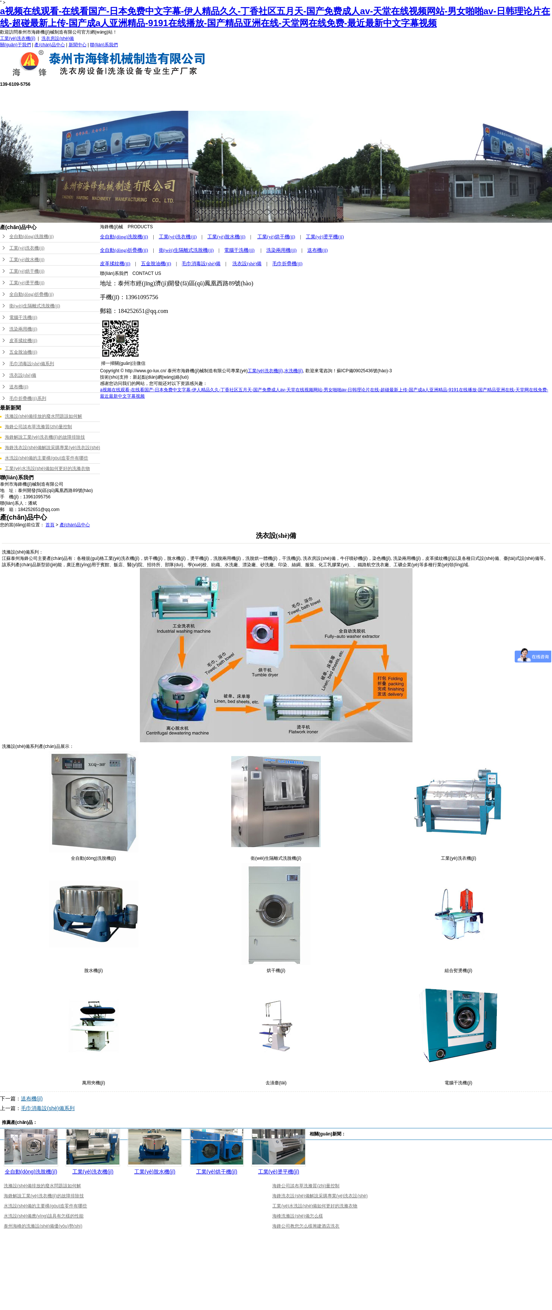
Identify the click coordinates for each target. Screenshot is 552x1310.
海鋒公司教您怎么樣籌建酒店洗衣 (305, 1226)
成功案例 (352, 98)
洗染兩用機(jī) (23, 329)
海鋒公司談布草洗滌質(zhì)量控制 (38, 426)
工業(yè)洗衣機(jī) (17, 38)
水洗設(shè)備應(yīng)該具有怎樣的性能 (44, 1216)
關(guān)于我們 (15, 44)
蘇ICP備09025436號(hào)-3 (364, 370)
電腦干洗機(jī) (23, 317)
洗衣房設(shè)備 (57, 38)
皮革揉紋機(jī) (23, 340)
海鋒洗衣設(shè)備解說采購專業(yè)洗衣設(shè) (52, 447)
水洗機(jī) (293, 370)
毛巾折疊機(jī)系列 (27, 398)
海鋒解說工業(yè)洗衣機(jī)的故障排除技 (45, 437)
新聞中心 (78, 44)
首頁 (50, 524)
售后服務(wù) (249, 98)
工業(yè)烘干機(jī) (26, 271)
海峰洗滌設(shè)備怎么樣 (297, 1216)
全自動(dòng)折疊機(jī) (31, 294)
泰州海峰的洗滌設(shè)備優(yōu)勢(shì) (43, 1226)
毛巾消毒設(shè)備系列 (31, 363)
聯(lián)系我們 (104, 44)
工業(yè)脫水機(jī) (26, 259)
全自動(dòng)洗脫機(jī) (31, 236)
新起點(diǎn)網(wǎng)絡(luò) (161, 377)
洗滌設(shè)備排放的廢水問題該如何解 (43, 416)
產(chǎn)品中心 (49, 44)
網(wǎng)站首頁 (95, 98)
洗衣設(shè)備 (22, 375)
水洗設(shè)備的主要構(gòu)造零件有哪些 (46, 458)
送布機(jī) (18, 386)
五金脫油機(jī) (23, 352)
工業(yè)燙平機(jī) (26, 282)
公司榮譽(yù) (301, 98)
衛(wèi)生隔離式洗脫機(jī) (34, 305)
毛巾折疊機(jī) (287, 263)
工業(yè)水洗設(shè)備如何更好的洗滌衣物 (47, 468)
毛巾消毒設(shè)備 (201, 263)
